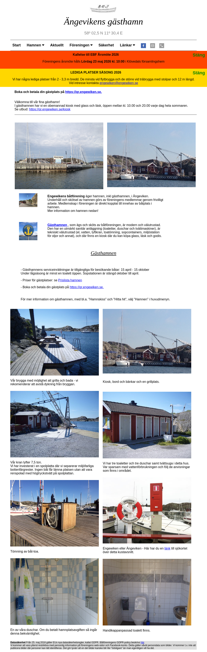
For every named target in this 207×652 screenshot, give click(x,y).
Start (16, 45)
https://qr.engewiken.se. (83, 91)
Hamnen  (35, 45)
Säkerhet (106, 45)
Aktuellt (56, 45)
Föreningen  (81, 45)
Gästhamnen (58, 224)
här (142, 642)
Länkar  (127, 45)
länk (167, 548)
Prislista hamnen (70, 280)
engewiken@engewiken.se (118, 82)
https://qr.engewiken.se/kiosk (50, 109)
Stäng (199, 55)
